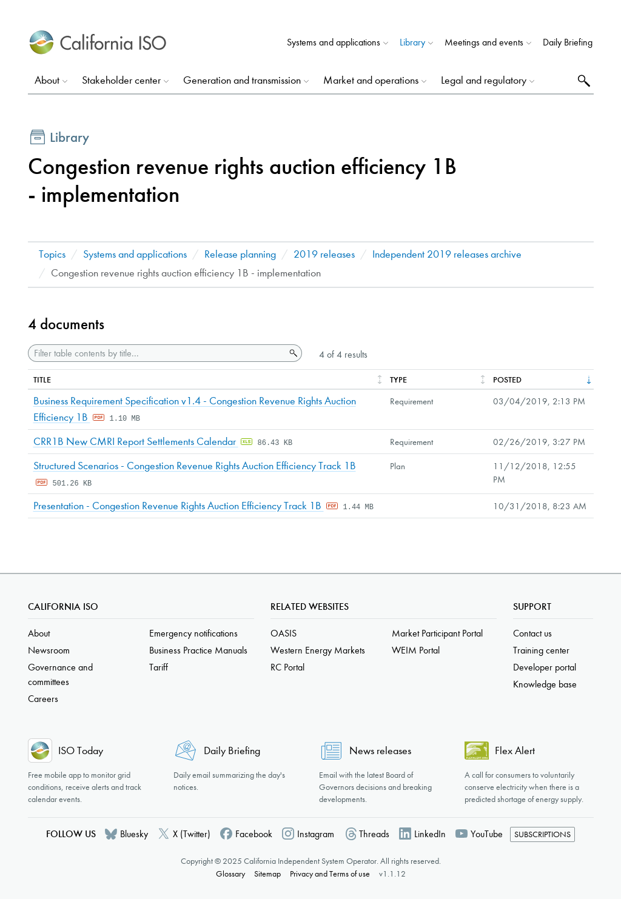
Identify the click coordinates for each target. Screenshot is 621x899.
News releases (380, 750)
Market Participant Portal (437, 633)
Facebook (253, 834)
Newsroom (49, 650)
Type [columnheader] (398, 380)
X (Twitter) (191, 834)
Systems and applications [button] (333, 42)
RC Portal (287, 667)
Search (582, 80)
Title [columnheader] (42, 380)
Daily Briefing (567, 42)
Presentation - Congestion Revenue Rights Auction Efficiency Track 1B (178, 506)
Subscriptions (542, 834)
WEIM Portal (416, 650)
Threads (374, 834)
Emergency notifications (193, 633)
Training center (541, 650)
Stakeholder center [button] (121, 80)
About (39, 633)
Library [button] (412, 42)
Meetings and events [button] (484, 42)
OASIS (283, 633)
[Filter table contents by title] (157, 353)
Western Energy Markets (317, 650)
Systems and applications (135, 254)
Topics (52, 254)
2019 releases (324, 254)
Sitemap (267, 874)
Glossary (230, 874)
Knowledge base (545, 684)
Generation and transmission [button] (242, 80)
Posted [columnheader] (507, 380)
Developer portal (544, 667)
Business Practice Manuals (198, 650)
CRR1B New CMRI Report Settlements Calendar (135, 441)
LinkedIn (430, 834)
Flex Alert (515, 750)
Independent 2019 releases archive (447, 254)
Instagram (315, 834)
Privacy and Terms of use (330, 874)
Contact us (532, 633)
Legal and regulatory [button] (483, 80)
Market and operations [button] (370, 80)
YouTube (487, 834)
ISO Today (80, 750)
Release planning (240, 254)
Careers (43, 698)
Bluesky (134, 834)
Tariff (158, 667)
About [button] (47, 80)
